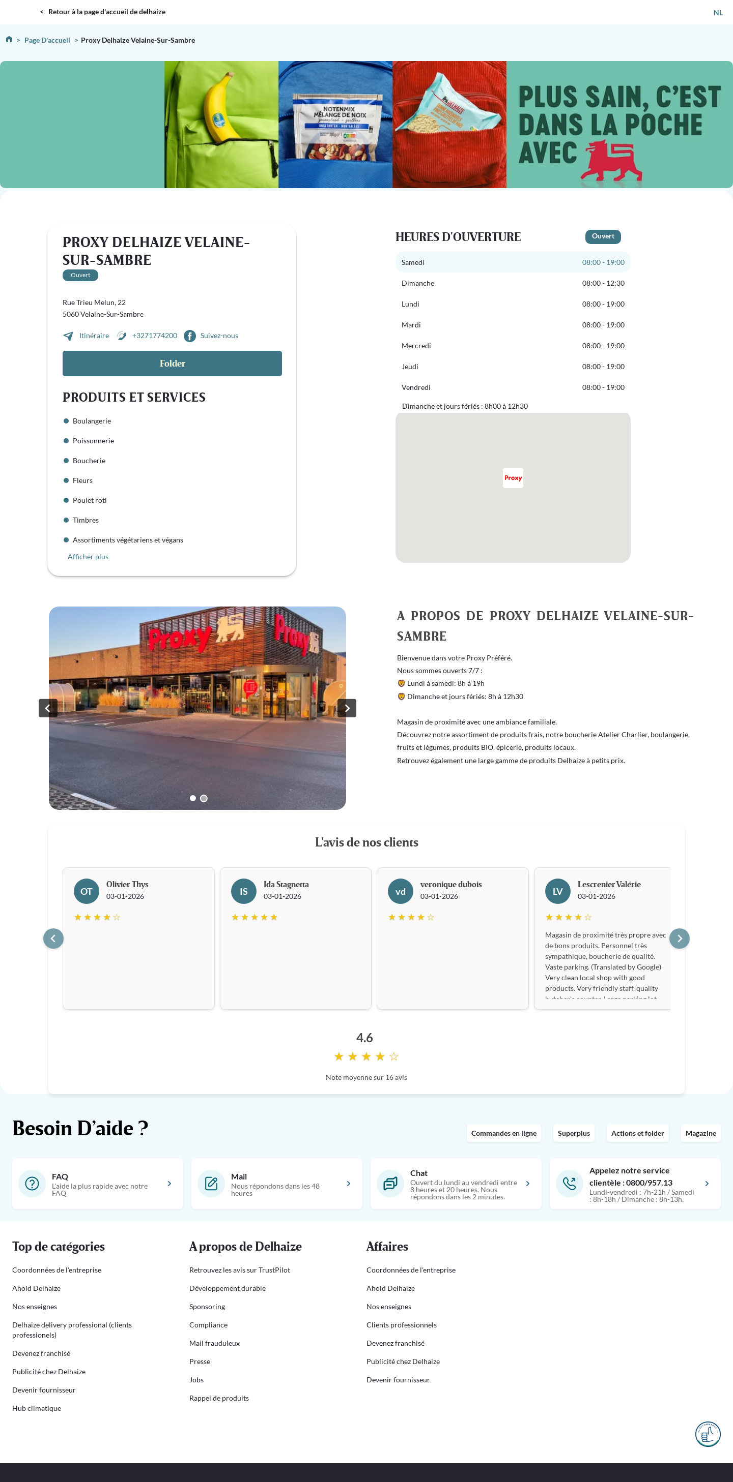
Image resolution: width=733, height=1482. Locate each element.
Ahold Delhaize (36, 1288)
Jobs (196, 1379)
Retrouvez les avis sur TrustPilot (239, 1269)
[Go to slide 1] (193, 798)
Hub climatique (36, 1408)
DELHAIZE (21, 4)
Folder (172, 364)
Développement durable (227, 1288)
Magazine (701, 1133)
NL (718, 12)
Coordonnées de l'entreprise (56, 1269)
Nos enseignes (34, 1306)
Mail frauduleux (214, 1343)
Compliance (208, 1324)
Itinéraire (94, 335)
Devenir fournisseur (44, 1389)
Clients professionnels (401, 1324)
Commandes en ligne (504, 1133)
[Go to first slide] (346, 708)
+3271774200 (154, 335)
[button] (88, 1247)
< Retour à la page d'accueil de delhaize (102, 11)
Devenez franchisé (41, 1353)
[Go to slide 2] (204, 798)
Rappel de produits (219, 1398)
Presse (199, 1361)
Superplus (574, 1133)
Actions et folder (637, 1133)
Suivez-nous (219, 335)
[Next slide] (679, 938)
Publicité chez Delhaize (49, 1371)
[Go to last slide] (53, 938)
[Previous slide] (48, 708)
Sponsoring (207, 1306)
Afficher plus (88, 556)
